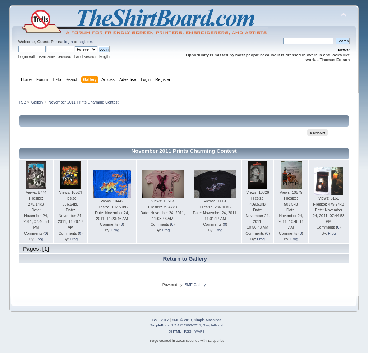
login (68, 42)
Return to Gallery (185, 259)
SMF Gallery (195, 285)
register (85, 42)
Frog (39, 239)
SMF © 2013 (182, 320)
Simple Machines (207, 320)
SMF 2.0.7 (160, 320)
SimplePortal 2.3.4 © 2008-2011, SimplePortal (186, 325)
